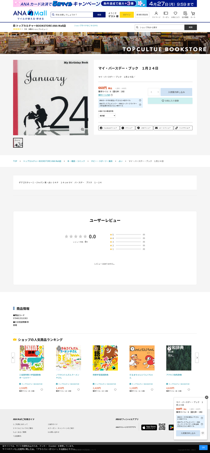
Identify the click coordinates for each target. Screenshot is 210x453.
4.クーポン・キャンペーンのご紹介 (61, 428)
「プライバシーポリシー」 (47, 449)
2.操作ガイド (53, 424)
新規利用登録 (142, 14)
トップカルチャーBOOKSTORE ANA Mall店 (41, 25)
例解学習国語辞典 (100, 374)
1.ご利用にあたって (20, 424)
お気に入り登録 (172, 100)
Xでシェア (128, 128)
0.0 (92, 236)
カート (193, 17)
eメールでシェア (165, 128)
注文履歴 (185, 17)
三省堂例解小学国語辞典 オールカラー (31, 376)
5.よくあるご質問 (19, 432)
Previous (13, 358)
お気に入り (175, 17)
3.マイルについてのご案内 (23, 428)
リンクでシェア (184, 128)
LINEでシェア (146, 128)
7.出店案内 (17, 436)
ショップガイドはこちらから (86, 25)
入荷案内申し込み (176, 92)
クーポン (166, 17)
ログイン (127, 14)
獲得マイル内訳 (104, 95)
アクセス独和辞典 (174, 374)
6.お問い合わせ (53, 432)
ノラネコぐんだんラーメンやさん (67, 376)
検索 (99, 14)
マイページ (156, 17)
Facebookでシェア (110, 128)
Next (197, 358)
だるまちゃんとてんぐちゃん (141, 376)
